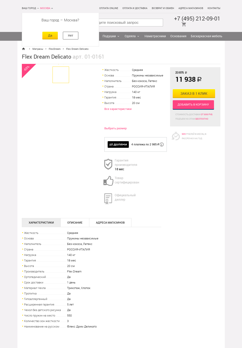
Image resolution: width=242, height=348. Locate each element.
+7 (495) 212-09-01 (197, 18)
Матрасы (37, 49)
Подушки (109, 36)
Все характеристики (117, 109)
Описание (75, 222)
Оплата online (108, 8)
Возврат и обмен (163, 8)
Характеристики (41, 222)
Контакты (214, 8)
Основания (178, 36)
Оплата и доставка (134, 8)
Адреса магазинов (190, 8)
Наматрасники (155, 36)
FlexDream (55, 49)
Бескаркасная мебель (206, 36)
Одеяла (130, 36)
